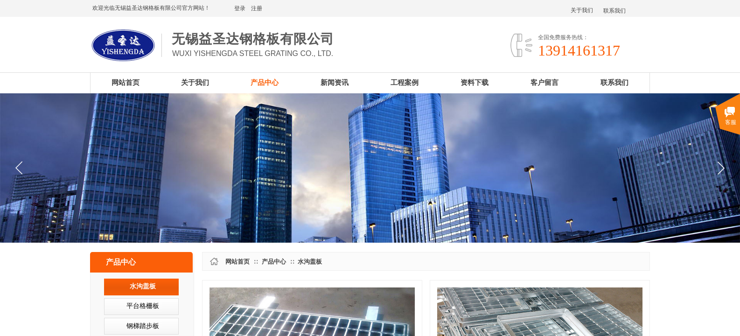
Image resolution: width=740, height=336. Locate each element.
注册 (256, 8)
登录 (239, 8)
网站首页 (237, 261)
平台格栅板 (142, 305)
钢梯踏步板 (142, 325)
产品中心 (274, 261)
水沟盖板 (310, 261)
